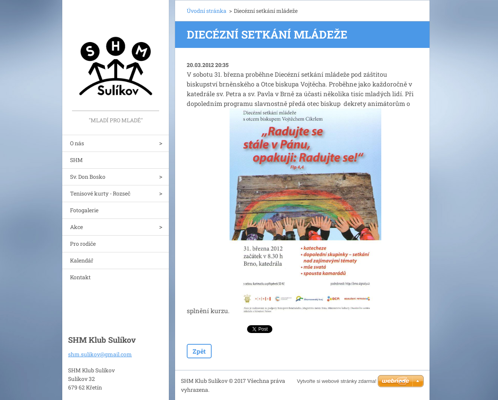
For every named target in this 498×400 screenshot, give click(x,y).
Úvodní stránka (206, 10)
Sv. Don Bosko (87, 176)
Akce (76, 227)
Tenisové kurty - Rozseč (100, 193)
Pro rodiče (83, 243)
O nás (77, 143)
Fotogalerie (84, 210)
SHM (76, 160)
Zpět (199, 351)
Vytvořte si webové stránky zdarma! (337, 381)
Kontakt (80, 277)
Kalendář (81, 260)
